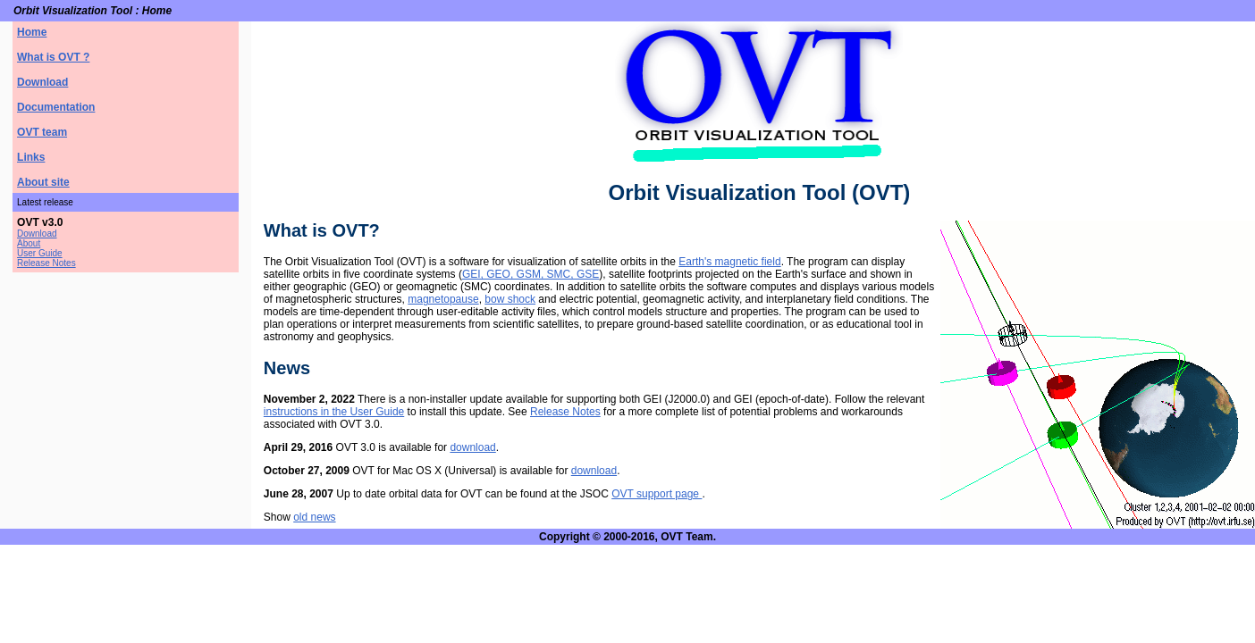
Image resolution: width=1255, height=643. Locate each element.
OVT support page (656, 494)
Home (31, 32)
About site (43, 182)
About (28, 243)
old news (314, 517)
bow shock (509, 299)
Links (31, 157)
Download (42, 82)
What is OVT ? (53, 57)
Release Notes (46, 263)
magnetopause (443, 299)
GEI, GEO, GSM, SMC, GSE (530, 274)
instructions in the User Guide (334, 411)
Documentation (56, 107)
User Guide (40, 253)
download (472, 447)
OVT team (42, 132)
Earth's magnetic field (729, 261)
